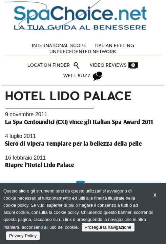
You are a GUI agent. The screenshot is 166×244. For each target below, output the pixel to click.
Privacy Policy (23, 235)
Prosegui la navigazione (108, 227)
